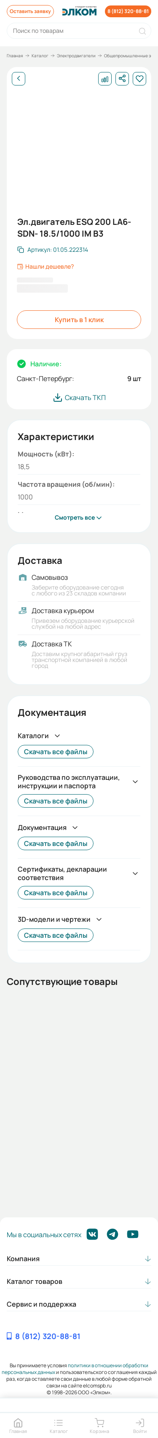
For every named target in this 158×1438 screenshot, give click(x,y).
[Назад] (18, 78)
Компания (23, 1258)
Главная (15, 55)
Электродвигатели (76, 55)
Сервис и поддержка (41, 1304)
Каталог (40, 55)
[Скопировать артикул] (52, 249)
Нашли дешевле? (45, 266)
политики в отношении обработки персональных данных (75, 1369)
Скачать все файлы (55, 751)
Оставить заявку (30, 11)
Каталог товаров (34, 1281)
